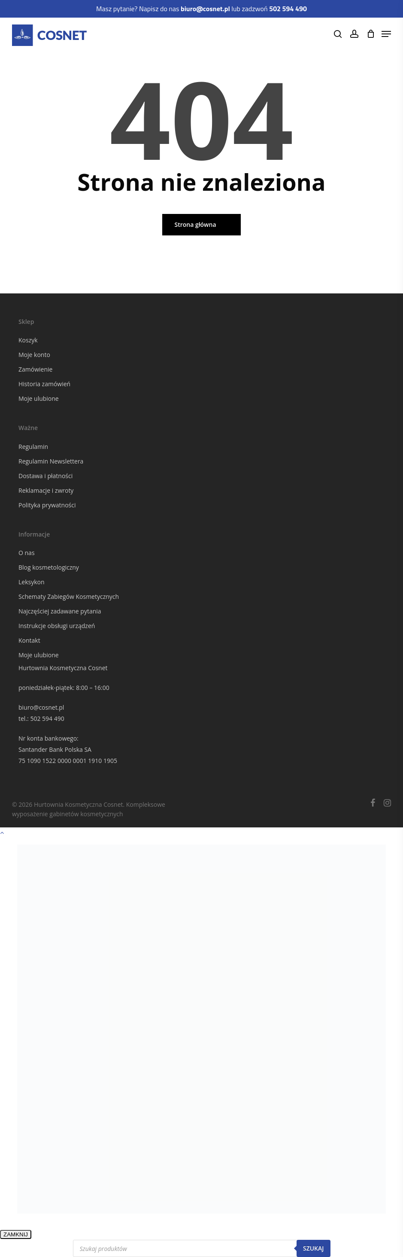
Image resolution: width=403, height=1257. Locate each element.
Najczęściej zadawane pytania (59, 611)
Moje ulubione (38, 398)
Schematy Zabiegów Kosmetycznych (68, 596)
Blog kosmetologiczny (48, 567)
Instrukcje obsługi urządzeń (56, 626)
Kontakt (29, 640)
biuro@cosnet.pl (41, 707)
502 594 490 (47, 718)
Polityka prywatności (47, 505)
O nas (26, 553)
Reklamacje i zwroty (45, 490)
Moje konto (34, 355)
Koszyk (28, 340)
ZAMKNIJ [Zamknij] (15, 1234)
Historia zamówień (44, 384)
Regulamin (33, 446)
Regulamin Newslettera (50, 461)
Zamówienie (35, 369)
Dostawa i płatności (45, 476)
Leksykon (31, 582)
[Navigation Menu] (386, 34)
